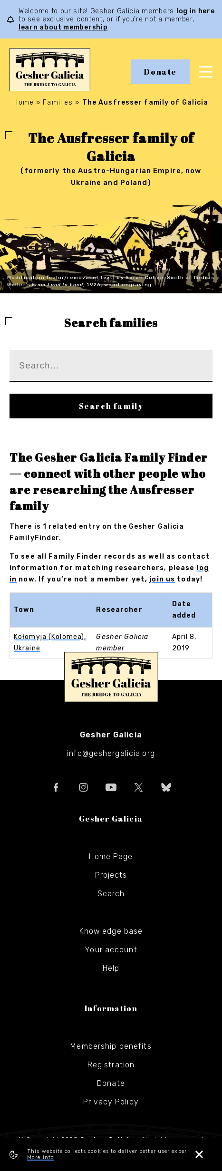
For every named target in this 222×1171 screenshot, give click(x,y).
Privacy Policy (111, 1101)
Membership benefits (110, 1046)
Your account (111, 949)
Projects (111, 875)
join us (162, 579)
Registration (111, 1064)
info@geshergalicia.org (111, 753)
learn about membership (63, 27)
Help (111, 968)
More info (40, 1157)
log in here (195, 11)
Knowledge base (111, 931)
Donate (160, 72)
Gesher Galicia (111, 677)
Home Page (111, 856)
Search (111, 893)
